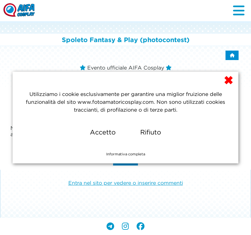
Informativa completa (125, 154)
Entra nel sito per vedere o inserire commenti (125, 183)
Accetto (103, 132)
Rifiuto (150, 132)
